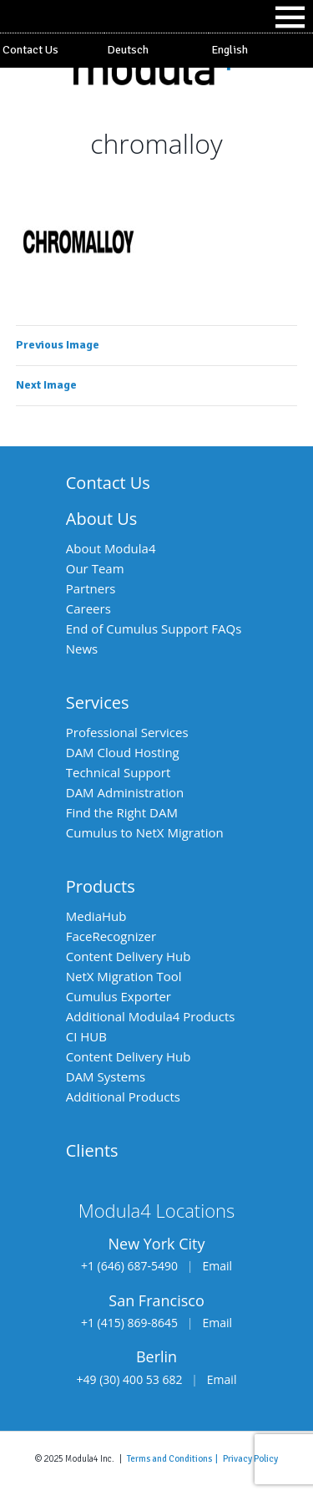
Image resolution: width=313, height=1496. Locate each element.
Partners (91, 588)
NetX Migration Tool (124, 976)
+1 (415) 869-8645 (129, 1323)
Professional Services (127, 732)
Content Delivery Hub (128, 956)
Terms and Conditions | (175, 1458)
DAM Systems (105, 1076)
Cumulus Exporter (118, 996)
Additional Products (123, 1096)
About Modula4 (111, 548)
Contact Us (30, 50)
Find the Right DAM (122, 812)
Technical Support (118, 772)
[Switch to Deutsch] (156, 50)
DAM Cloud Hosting (122, 752)
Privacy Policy (250, 1458)
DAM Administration (125, 792)
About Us (102, 518)
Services (97, 702)
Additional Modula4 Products (150, 1016)
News (82, 648)
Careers (88, 608)
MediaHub (96, 916)
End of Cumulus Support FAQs (154, 628)
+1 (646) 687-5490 (129, 1266)
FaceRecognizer (111, 936)
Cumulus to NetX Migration (145, 832)
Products (100, 886)
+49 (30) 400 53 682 (130, 1379)
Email (217, 1266)
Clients (92, 1150)
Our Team (95, 568)
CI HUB (86, 1036)
